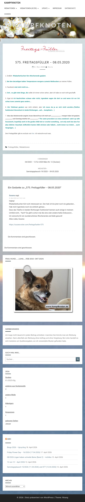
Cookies (7, 14)
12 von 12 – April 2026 (16, 462)
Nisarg (65, 497)
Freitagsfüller (13, 147)
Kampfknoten (12, 2)
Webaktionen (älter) (28, 8)
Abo (9, 439)
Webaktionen (9, 8)
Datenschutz (70, 8)
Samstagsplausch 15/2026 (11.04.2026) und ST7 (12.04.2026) (31, 467)
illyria (50, 67)
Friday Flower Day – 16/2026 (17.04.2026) (23, 452)
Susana (12, 195)
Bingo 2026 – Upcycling (16, 447)
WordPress (49, 497)
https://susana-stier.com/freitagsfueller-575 (26, 225)
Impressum (57, 8)
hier (33, 133)
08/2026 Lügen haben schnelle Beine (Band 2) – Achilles (29, 457)
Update (45, 8)
